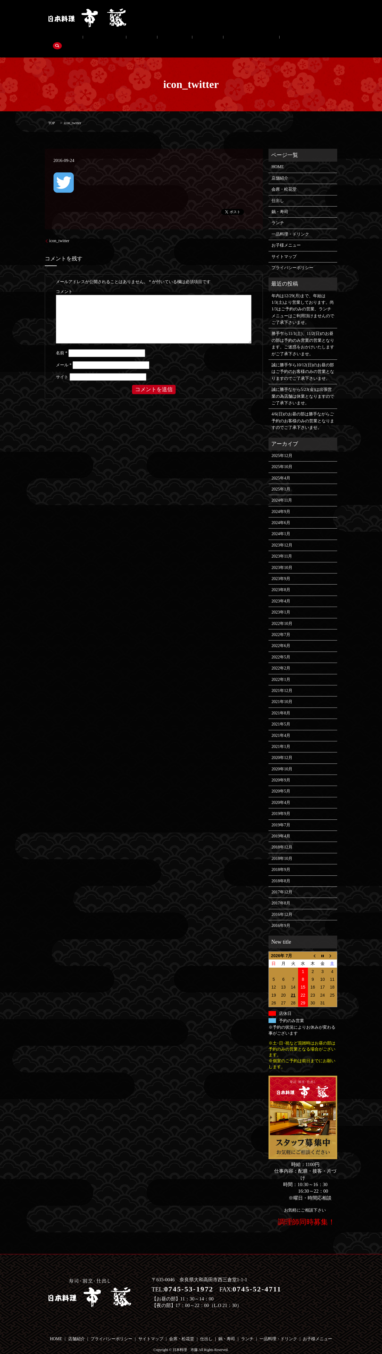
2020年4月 (280, 793)
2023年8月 (280, 581)
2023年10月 (281, 558)
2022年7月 (280, 625)
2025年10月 (281, 457)
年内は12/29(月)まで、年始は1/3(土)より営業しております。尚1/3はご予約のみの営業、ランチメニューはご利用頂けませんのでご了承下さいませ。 (302, 300)
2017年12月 (281, 883)
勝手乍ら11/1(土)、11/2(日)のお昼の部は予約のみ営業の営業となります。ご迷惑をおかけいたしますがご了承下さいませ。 (302, 334)
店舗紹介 (61, 39)
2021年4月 (280, 726)
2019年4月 (280, 827)
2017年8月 (280, 894)
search (277, 39)
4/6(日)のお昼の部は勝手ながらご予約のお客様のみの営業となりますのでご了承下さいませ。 (302, 412)
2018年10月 (281, 849)
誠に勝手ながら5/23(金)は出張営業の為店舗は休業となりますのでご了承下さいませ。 (302, 387)
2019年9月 (280, 804)
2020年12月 (281, 748)
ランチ (170, 39)
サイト (62, 367)
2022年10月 (281, 614)
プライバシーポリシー (292, 258)
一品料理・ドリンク (205, 39)
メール (64, 355)
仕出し (120, 39)
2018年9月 (280, 860)
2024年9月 (280, 502)
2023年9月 (280, 569)
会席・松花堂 (92, 39)
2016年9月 (280, 916)
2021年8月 (280, 704)
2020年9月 (280, 771)
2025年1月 (280, 480)
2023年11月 (281, 547)
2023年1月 (280, 603)
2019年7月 (280, 815)
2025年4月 (280, 469)
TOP (51, 114)
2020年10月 (281, 760)
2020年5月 (280, 782)
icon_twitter (59, 232)
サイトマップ (284, 247)
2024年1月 (280, 525)
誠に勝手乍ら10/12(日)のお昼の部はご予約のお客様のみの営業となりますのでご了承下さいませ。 (302, 362)
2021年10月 (281, 692)
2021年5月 (280, 715)
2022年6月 (280, 637)
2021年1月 (280, 737)
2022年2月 (280, 659)
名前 (61, 344)
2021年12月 (281, 681)
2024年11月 (281, 491)
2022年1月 (280, 670)
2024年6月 (280, 513)
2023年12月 (281, 536)
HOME (277, 158)
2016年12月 (281, 905)
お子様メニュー (248, 39)
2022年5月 (280, 648)
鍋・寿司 (145, 39)
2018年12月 (281, 838)
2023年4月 (280, 592)
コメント (64, 282)
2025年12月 (281, 446)
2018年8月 (280, 871)
